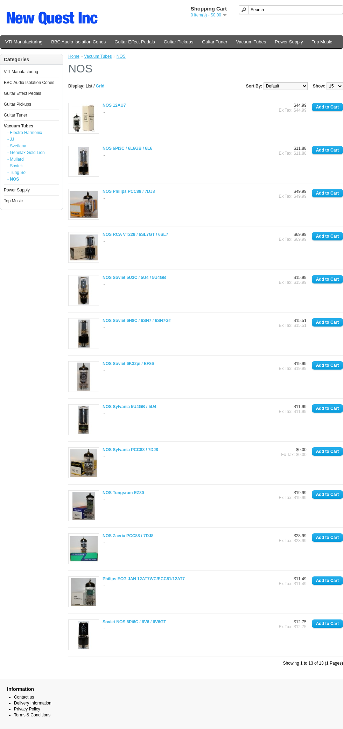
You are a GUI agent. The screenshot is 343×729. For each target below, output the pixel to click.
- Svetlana (16, 145)
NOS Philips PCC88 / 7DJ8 (129, 191)
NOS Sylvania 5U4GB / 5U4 (129, 406)
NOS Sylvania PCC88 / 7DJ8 (130, 449)
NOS (121, 56)
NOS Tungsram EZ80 (123, 492)
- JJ (10, 139)
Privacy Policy (27, 709)
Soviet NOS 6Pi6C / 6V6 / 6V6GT (134, 621)
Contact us (24, 697)
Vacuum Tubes (251, 41)
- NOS (13, 179)
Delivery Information (32, 703)
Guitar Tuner (214, 41)
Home (73, 56)
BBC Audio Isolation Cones (78, 41)
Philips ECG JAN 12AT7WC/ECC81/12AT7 (144, 578)
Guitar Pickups (179, 41)
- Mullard (15, 159)
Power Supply (289, 41)
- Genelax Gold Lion (26, 152)
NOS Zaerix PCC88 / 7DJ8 (128, 535)
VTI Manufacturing (23, 41)
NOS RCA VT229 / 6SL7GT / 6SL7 (135, 234)
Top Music (322, 41)
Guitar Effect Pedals (134, 41)
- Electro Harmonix (24, 132)
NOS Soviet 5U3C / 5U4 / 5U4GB (134, 277)
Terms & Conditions (32, 715)
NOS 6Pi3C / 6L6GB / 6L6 (127, 148)
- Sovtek (15, 165)
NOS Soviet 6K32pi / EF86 (128, 363)
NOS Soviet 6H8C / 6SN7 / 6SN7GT (137, 320)
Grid (100, 86)
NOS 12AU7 (114, 105)
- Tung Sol (17, 172)
